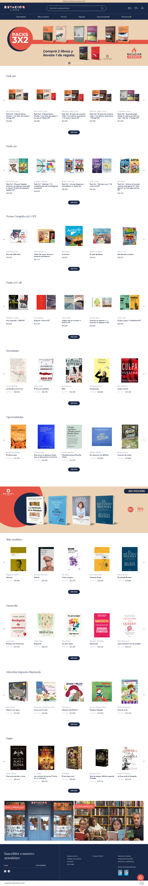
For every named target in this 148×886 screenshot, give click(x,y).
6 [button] (82, 63)
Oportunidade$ (103, 17)
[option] (74, 43)
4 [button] (76, 63)
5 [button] (79, 63)
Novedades (21, 17)
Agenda (82, 17)
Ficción (64, 17)
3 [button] (73, 63)
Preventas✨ (126, 17)
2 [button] (70, 63)
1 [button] (66, 63)
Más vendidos (43, 17)
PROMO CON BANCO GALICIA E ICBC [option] (74, 1)
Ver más (74, 132)
